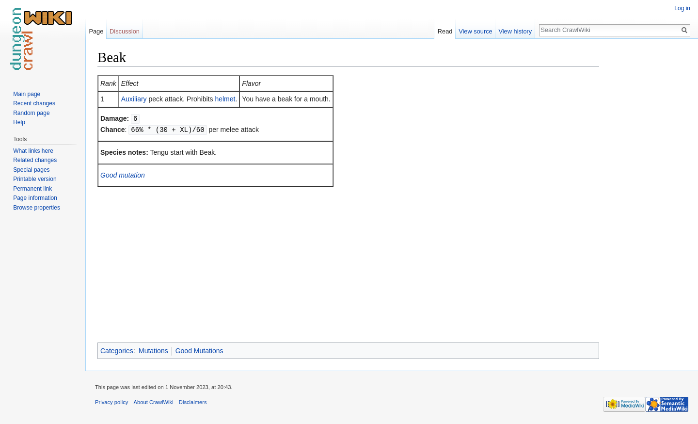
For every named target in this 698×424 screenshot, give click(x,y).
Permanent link (32, 188)
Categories (116, 351)
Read (445, 31)
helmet (225, 99)
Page (96, 31)
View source (475, 31)
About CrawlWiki (154, 402)
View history (515, 31)
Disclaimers (193, 402)
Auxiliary (134, 99)
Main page (26, 94)
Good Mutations (199, 351)
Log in (682, 8)
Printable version (34, 179)
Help (19, 122)
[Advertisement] (647, 194)
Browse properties (36, 207)
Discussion (125, 31)
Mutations (153, 351)
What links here (33, 150)
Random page (31, 113)
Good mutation (122, 174)
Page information (35, 198)
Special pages (31, 169)
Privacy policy (111, 402)
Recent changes (34, 103)
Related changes (35, 160)
